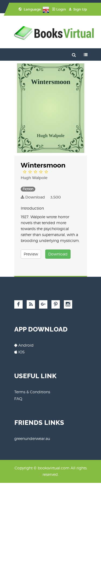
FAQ (18, 398)
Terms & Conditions (32, 392)
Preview (31, 254)
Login (59, 9)
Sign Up (78, 9)
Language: (34, 9)
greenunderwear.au (32, 438)
